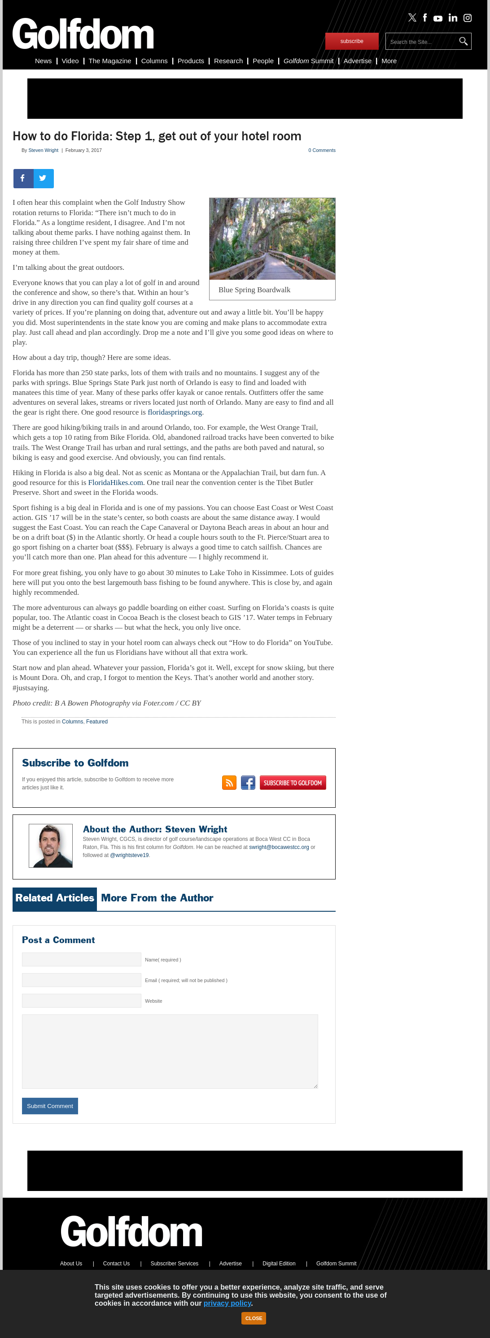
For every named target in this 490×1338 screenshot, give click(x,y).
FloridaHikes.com (115, 482)
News (43, 61)
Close (253, 1318)
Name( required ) (163, 959)
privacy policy (227, 1303)
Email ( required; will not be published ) (186, 980)
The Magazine (110, 61)
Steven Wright (43, 150)
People (263, 61)
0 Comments (322, 150)
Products (191, 61)
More (389, 61)
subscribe (352, 41)
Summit (309, 61)
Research (228, 61)
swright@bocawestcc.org (279, 847)
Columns (154, 61)
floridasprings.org (175, 412)
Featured (97, 722)
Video (70, 61)
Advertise (358, 61)
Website (153, 1001)
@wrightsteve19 (129, 855)
